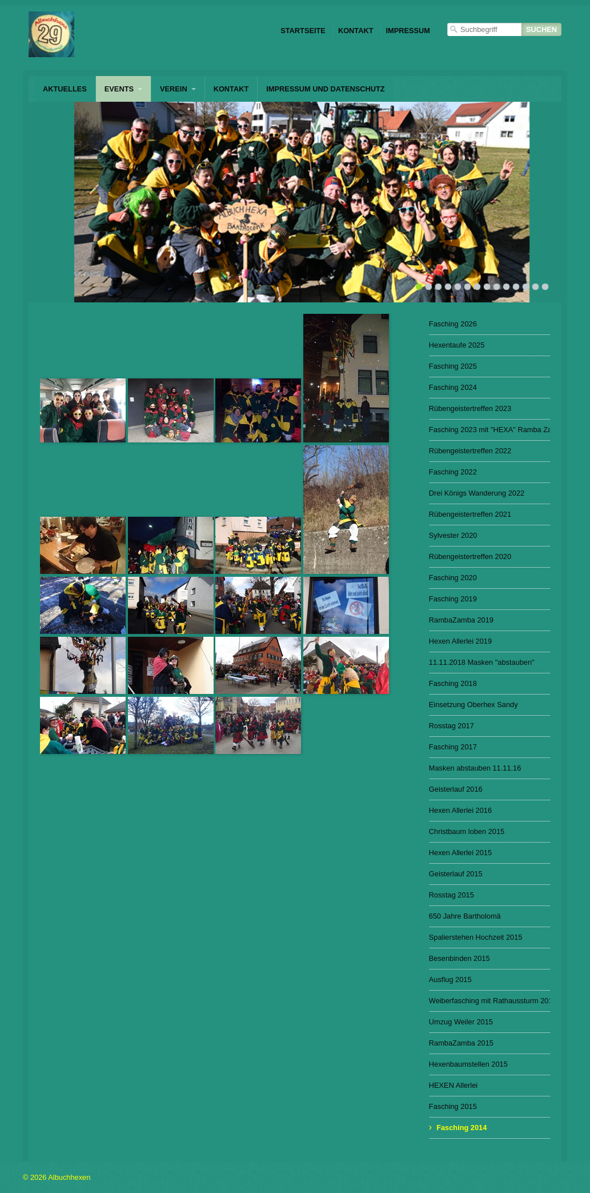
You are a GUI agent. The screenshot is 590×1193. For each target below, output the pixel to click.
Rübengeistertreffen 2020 (470, 556)
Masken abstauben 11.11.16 (475, 768)
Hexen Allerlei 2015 (460, 852)
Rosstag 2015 (451, 895)
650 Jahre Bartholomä (465, 916)
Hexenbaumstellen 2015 (468, 1064)
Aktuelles (65, 89)
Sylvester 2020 (453, 535)
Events (119, 89)
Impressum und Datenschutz (325, 89)
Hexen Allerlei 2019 (460, 641)
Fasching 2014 (461, 1127)
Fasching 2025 (453, 366)
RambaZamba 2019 (461, 620)
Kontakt (356, 30)
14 (545, 287)
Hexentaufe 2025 (456, 345)
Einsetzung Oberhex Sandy (473, 704)
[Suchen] (541, 29)
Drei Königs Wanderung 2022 (476, 493)
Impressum (408, 30)
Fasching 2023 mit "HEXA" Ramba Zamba (489, 429)
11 (516, 287)
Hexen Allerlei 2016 (460, 810)
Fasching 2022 (453, 472)
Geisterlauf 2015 (456, 873)
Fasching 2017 (453, 747)
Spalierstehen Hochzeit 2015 (476, 937)
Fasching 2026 (453, 324)
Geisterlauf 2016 (456, 789)
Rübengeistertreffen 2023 (470, 408)
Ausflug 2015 (450, 979)
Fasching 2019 (453, 598)
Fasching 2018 (453, 683)
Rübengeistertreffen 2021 (470, 514)
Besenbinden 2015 (459, 958)
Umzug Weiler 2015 (461, 1022)
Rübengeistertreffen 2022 (470, 450)
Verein (173, 89)
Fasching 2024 (453, 387)
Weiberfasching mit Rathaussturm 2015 (489, 1000)
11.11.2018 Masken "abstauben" (482, 662)
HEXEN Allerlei (453, 1085)
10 (506, 287)
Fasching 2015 (453, 1106)
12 (526, 287)
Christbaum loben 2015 (466, 831)
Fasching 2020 (453, 577)
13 (535, 287)
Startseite (303, 30)
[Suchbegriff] (484, 29)
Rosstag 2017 (451, 725)
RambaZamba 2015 (461, 1043)
